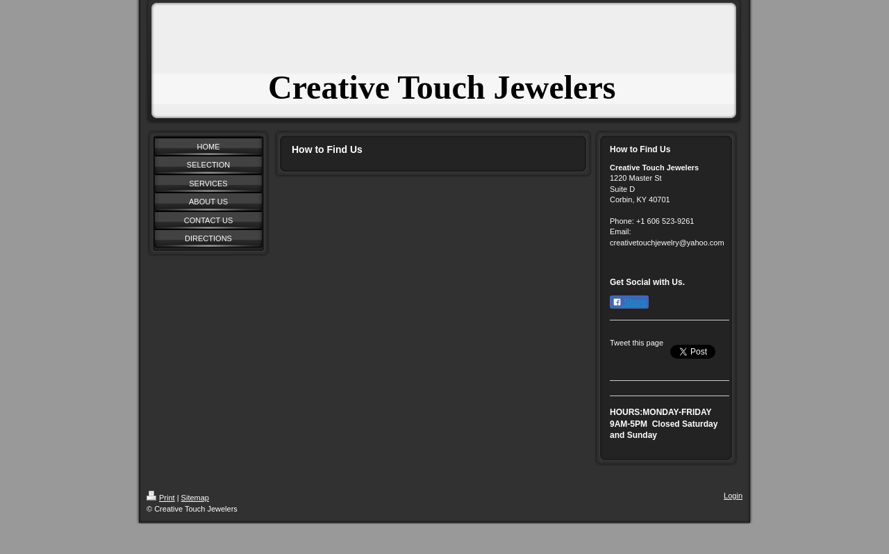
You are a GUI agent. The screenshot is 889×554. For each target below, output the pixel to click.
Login (733, 495)
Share (629, 302)
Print (161, 498)
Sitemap (195, 498)
